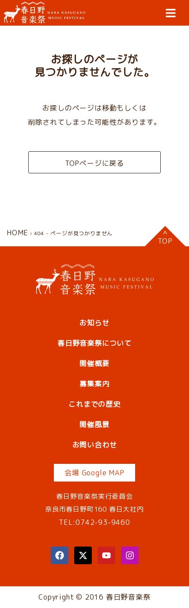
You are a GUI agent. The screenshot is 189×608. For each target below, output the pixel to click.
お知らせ (94, 323)
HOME (17, 232)
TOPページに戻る (94, 163)
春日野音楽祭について (94, 343)
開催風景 (94, 424)
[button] (171, 13)
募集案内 (94, 384)
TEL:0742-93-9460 (94, 522)
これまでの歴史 (94, 404)
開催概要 (94, 363)
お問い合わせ (94, 445)
